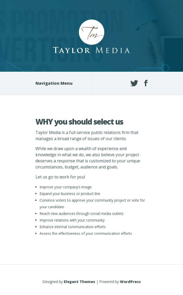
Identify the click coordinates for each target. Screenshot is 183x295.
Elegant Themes (79, 281)
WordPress (130, 281)
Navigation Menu (57, 83)
